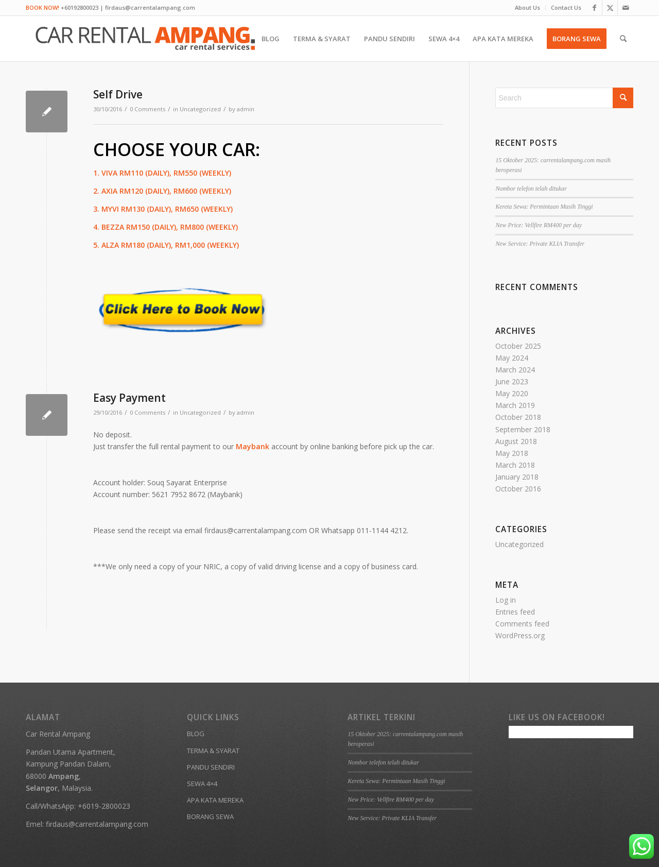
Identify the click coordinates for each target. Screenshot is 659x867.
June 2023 (511, 381)
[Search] (623, 38)
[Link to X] (609, 7)
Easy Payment (129, 397)
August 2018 (516, 441)
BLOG (195, 733)
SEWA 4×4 (202, 783)
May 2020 (511, 393)
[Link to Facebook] (594, 7)
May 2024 (511, 358)
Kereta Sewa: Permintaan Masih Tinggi (544, 206)
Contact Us (566, 7)
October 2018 (518, 417)
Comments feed (522, 623)
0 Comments (147, 109)
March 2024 (515, 370)
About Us (527, 7)
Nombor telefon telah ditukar (530, 188)
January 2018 (517, 477)
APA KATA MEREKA (215, 800)
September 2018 (522, 429)
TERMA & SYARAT (213, 750)
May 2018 (511, 453)
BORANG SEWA (210, 816)
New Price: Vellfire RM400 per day (538, 225)
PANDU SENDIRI (211, 767)
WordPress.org (520, 635)
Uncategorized (200, 109)
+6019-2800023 (104, 806)
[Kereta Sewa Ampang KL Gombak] (145, 38)
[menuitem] (528, 7)
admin (245, 109)
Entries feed (515, 612)
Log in (505, 600)
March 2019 (515, 405)
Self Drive (118, 94)
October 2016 (518, 489)
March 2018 (515, 465)
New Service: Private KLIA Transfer (539, 243)
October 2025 (518, 346)
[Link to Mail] (625, 7)
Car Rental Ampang (58, 734)
